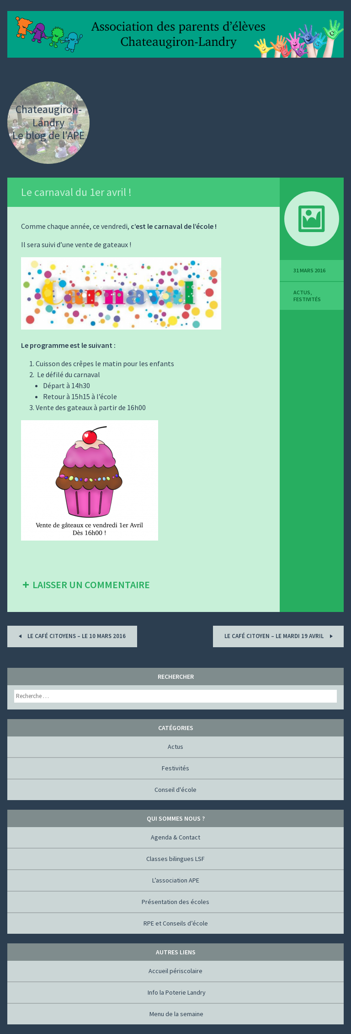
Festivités (307, 299)
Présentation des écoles (175, 902)
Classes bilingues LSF (175, 859)
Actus (301, 292)
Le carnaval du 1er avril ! (76, 192)
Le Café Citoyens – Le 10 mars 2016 (71, 636)
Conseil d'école (175, 789)
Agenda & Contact (175, 837)
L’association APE (175, 880)
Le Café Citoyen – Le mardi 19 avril (279, 636)
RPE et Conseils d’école (176, 923)
